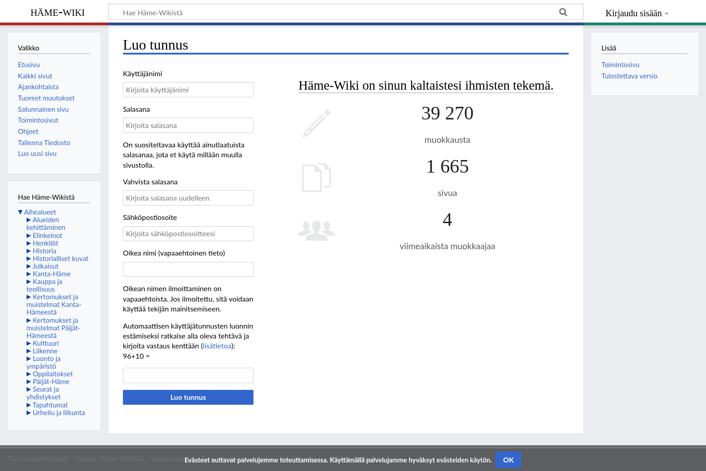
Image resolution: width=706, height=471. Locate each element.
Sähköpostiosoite (150, 217)
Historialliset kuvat (61, 258)
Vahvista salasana (150, 181)
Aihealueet (40, 212)
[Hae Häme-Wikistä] (346, 11)
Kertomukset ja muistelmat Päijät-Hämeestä (54, 327)
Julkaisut (45, 266)
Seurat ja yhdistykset (44, 393)
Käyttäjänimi (142, 73)
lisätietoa (217, 345)
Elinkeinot (48, 235)
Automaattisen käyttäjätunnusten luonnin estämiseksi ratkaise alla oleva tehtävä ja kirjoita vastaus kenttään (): (188, 335)
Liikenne (45, 351)
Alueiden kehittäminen (46, 223)
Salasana (136, 109)
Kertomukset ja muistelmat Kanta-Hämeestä (54, 304)
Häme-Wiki (58, 11)
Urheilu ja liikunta (59, 412)
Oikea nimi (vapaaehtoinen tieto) (174, 252)
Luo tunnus (188, 397)
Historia (44, 251)
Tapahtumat (50, 405)
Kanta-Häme (52, 274)
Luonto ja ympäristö (44, 362)
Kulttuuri (46, 343)
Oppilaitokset (53, 374)
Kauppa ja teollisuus (45, 285)
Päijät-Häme (51, 381)
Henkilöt (46, 243)
